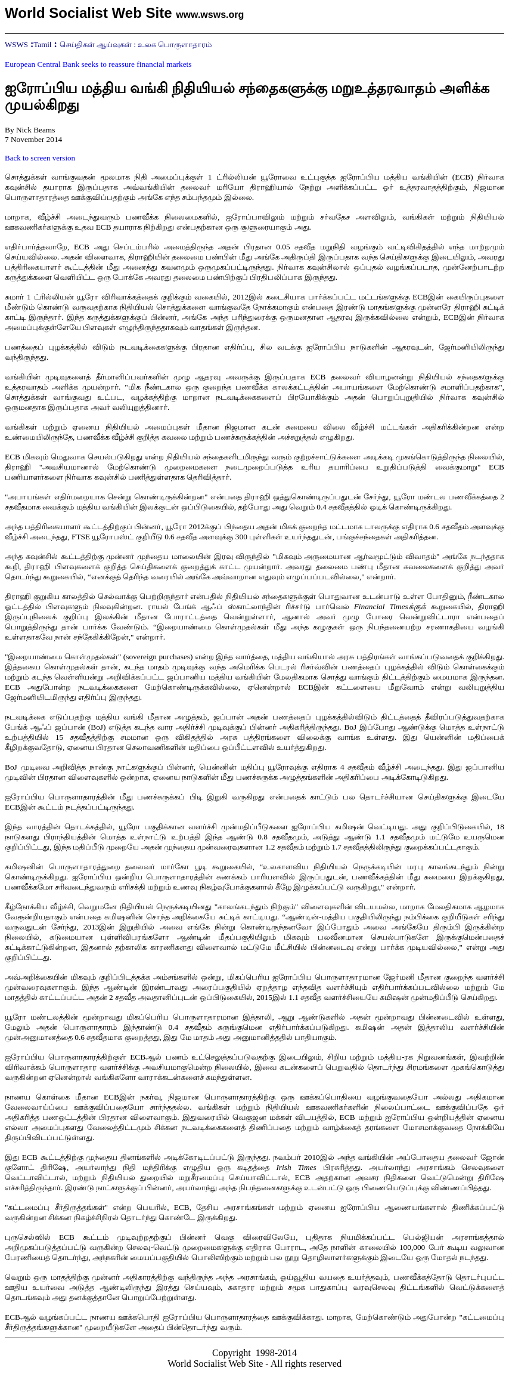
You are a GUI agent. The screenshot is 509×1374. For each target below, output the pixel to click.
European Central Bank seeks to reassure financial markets (98, 64)
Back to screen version (40, 157)
